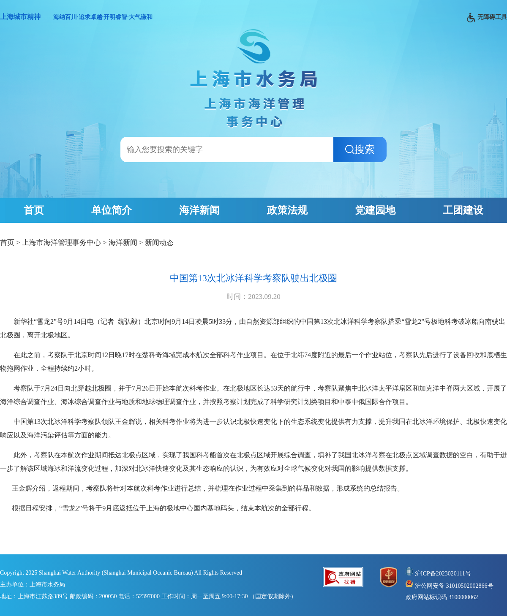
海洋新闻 (199, 210)
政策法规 (287, 210)
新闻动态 (159, 243)
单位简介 (111, 210)
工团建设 (463, 210)
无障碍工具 (487, 17)
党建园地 (375, 210)
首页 (34, 210)
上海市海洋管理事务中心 (61, 243)
